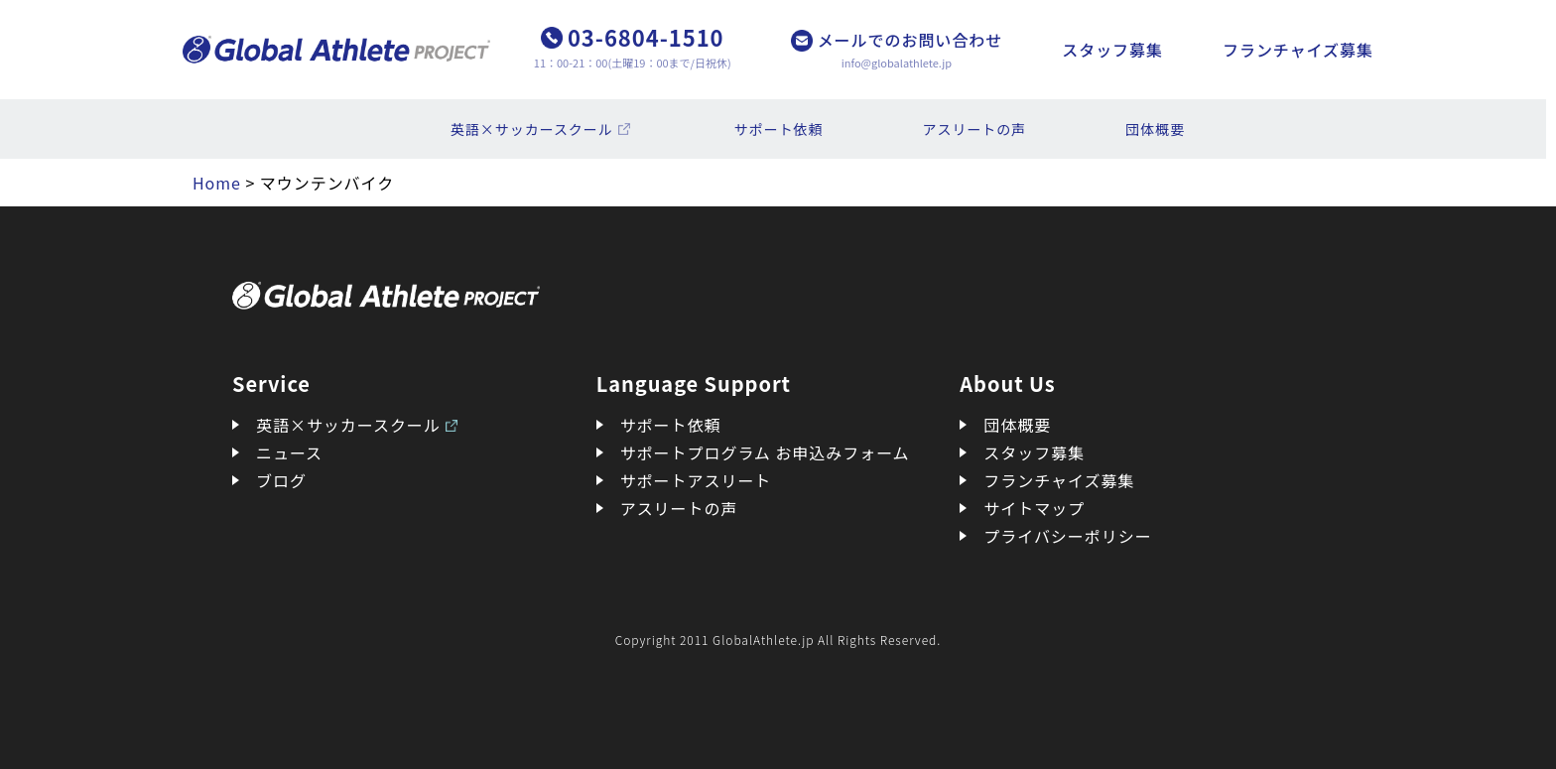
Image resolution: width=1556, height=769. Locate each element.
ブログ (281, 480)
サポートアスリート (696, 480)
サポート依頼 (779, 129)
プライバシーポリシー (1067, 536)
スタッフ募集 (1112, 50)
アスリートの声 (975, 129)
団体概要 (1155, 129)
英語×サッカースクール (532, 129)
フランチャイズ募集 (1298, 50)
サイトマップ (1034, 508)
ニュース (289, 452)
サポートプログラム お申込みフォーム (765, 452)
